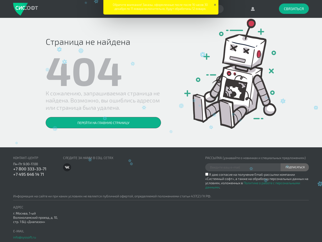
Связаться (294, 8)
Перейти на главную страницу (103, 123)
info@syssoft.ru (24, 237)
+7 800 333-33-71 (29, 168)
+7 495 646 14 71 (28, 174)
